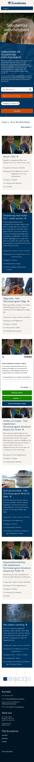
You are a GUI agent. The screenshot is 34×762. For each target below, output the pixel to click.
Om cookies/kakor (7, 751)
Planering (13, 664)
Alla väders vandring (13, 624)
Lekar (8, 596)
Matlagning (13, 533)
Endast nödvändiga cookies (17, 403)
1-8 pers (14, 251)
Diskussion (9, 531)
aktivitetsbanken (11, 699)
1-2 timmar (14, 180)
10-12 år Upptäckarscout (18, 254)
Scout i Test (9, 156)
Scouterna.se (20, 707)
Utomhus (9, 187)
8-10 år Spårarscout (17, 171)
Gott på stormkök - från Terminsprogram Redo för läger (16, 493)
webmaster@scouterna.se (9, 704)
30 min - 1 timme (16, 655)
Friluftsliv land (21, 267)
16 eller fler (21, 168)
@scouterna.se (20, 699)
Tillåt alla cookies (17, 392)
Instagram (5, 738)
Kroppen (18, 263)
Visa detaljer (24, 387)
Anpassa (17, 398)
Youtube (4, 741)
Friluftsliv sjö (20, 661)
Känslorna (18, 183)
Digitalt (14, 267)
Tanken (18, 327)
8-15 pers (14, 168)
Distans (8, 267)
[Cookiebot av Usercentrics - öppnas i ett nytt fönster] (24, 357)
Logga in (6, 8)
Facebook (5, 735)
